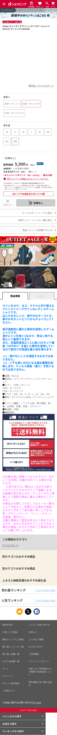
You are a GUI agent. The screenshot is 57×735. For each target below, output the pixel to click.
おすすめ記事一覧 (10, 661)
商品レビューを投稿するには (37, 230)
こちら (37, 702)
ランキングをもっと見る (45, 590)
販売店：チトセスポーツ (41, 85)
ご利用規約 (34, 653)
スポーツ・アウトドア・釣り (31, 10)
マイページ (7, 675)
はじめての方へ (36, 646)
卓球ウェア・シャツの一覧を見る (35, 220)
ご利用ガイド (8, 690)
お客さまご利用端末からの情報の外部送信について (40, 671)
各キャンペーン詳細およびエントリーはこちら (27, 178)
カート (5, 668)
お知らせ (33, 632)
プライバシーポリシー (39, 661)
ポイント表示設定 (10, 683)
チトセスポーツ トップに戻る (37, 213)
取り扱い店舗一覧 (10, 653)
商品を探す (7, 624)
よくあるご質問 (36, 639)
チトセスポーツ (10, 545)
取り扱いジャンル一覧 (13, 646)
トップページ (7, 10)
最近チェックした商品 (13, 639)
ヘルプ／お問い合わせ (39, 624)
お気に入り (7, 204)
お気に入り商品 (9, 632)
